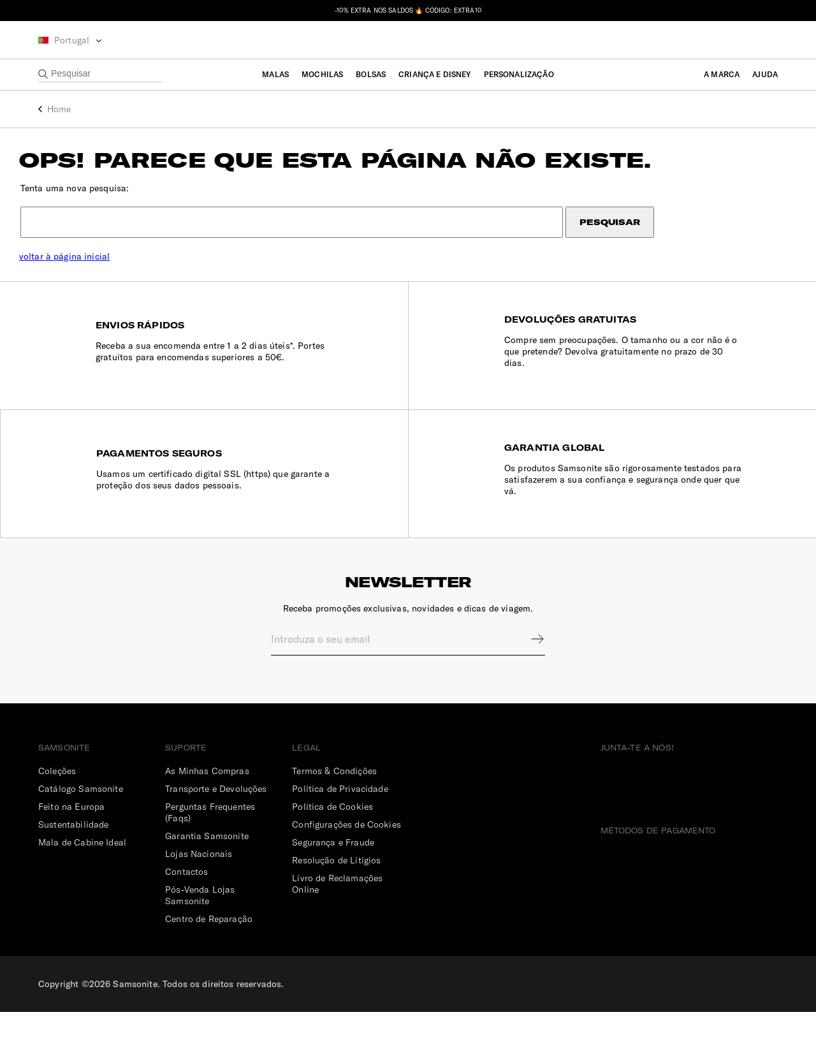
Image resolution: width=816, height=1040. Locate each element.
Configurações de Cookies (346, 852)
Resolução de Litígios (336, 888)
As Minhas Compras (207, 799)
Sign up (529, 667)
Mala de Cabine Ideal (82, 870)
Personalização (519, 74)
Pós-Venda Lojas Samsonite (200, 923)
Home (59, 109)
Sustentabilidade (73, 852)
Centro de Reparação (208, 947)
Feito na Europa (71, 834)
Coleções (57, 799)
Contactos (186, 899)
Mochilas (322, 74)
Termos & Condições (334, 799)
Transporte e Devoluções (215, 817)
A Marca (722, 74)
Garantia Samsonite (207, 864)
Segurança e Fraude (333, 870)
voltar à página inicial (83, 266)
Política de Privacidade (340, 817)
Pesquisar (602, 232)
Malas (275, 74)
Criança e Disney (434, 74)
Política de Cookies (332, 834)
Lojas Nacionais (198, 882)
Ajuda (765, 74)
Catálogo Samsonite (80, 817)
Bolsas (371, 74)
